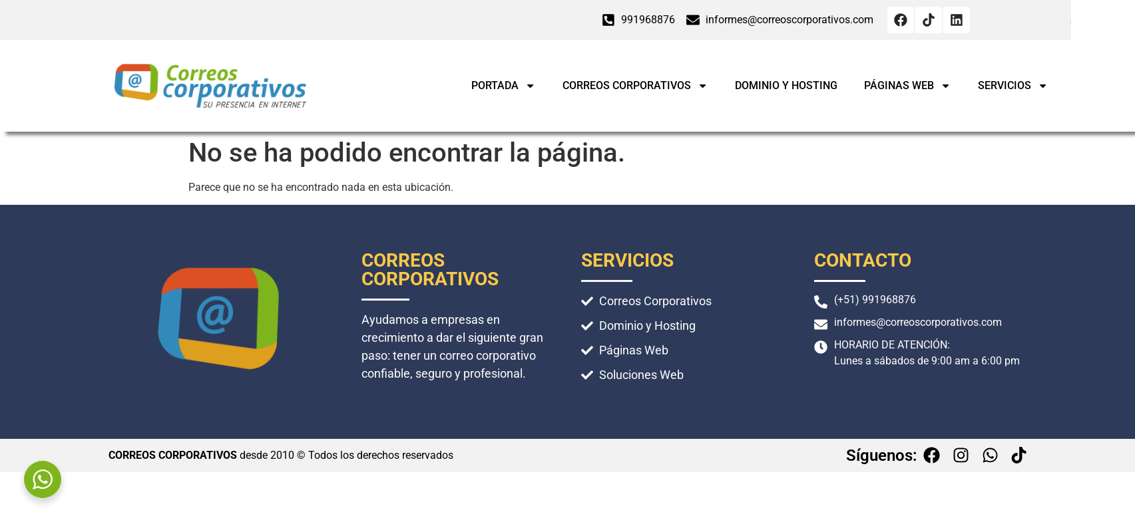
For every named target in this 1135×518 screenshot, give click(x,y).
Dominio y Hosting (854, 85)
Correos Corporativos (704, 86)
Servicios (1081, 86)
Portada (572, 86)
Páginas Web (976, 86)
